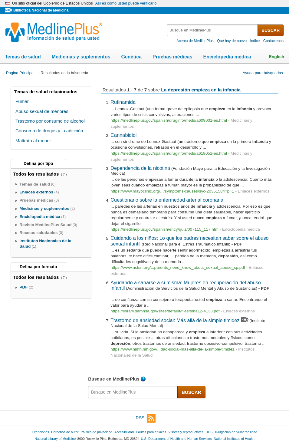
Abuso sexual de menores (41, 111)
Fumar (22, 101)
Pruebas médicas (172, 56)
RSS (146, 418)
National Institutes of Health (234, 438)
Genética (131, 56)
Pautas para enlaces (151, 432)
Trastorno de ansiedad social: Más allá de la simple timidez (174, 320)
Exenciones (40, 432)
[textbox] (212, 30)
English (276, 56)
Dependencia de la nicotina (140, 168)
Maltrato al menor (33, 140)
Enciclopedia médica (227, 56)
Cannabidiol (123, 135)
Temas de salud (23, 56)
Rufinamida (123, 102)
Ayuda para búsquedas (263, 73)
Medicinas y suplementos (81, 56)
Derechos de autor (64, 432)
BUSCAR (270, 30)
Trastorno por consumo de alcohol (50, 121)
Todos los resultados (36, 173)
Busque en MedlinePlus (114, 378)
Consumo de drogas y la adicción (49, 130)
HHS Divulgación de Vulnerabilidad (231, 432)
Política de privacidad (96, 432)
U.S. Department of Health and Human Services (176, 438)
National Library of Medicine (55, 438)
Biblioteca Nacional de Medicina (40, 10)
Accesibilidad (124, 432)
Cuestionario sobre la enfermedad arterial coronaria (166, 200)
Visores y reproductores (185, 432)
